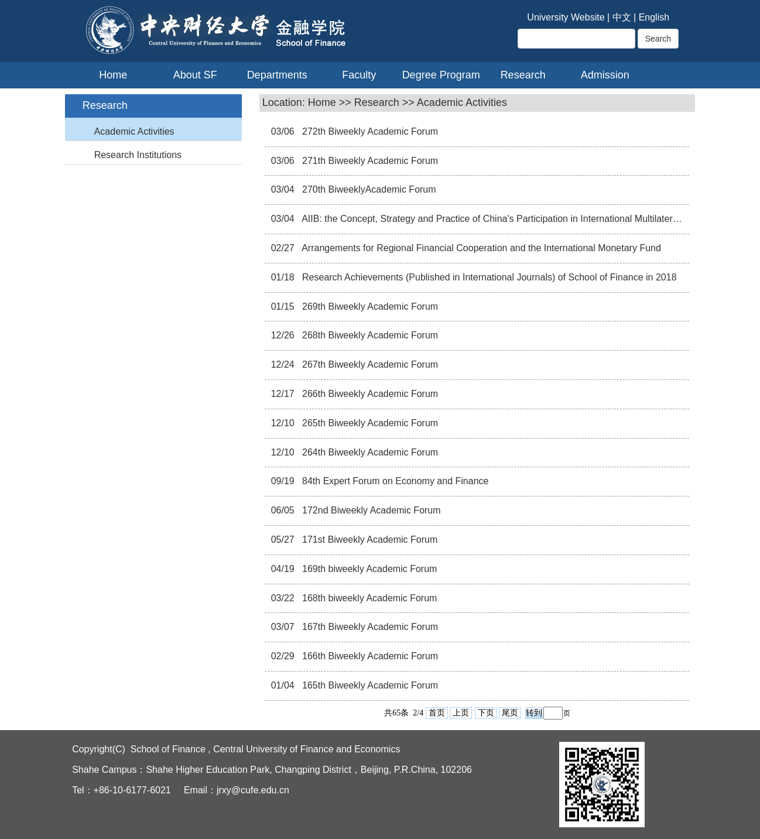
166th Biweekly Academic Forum (369, 656)
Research (523, 75)
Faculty (359, 75)
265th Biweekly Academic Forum (369, 423)
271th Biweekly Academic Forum (369, 161)
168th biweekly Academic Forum (368, 598)
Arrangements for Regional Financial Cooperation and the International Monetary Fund (480, 248)
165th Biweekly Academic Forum (369, 685)
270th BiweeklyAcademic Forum (368, 189)
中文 (621, 17)
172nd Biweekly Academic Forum (370, 510)
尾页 (510, 712)
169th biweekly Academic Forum (368, 569)
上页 (461, 712)
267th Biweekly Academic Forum (369, 364)
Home (113, 75)
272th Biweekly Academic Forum (369, 131)
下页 (486, 712)
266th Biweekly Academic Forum (369, 394)
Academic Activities (134, 131)
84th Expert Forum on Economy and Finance (394, 481)
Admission (605, 75)
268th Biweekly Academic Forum (369, 335)
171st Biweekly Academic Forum (369, 540)
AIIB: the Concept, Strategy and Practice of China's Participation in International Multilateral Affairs (504, 219)
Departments (277, 75)
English (654, 17)
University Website (565, 17)
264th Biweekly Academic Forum (369, 452)
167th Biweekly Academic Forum (369, 627)
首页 (437, 712)
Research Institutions (138, 155)
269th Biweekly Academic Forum (369, 306)
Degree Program (441, 75)
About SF (195, 75)
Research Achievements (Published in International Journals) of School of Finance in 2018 (488, 277)
